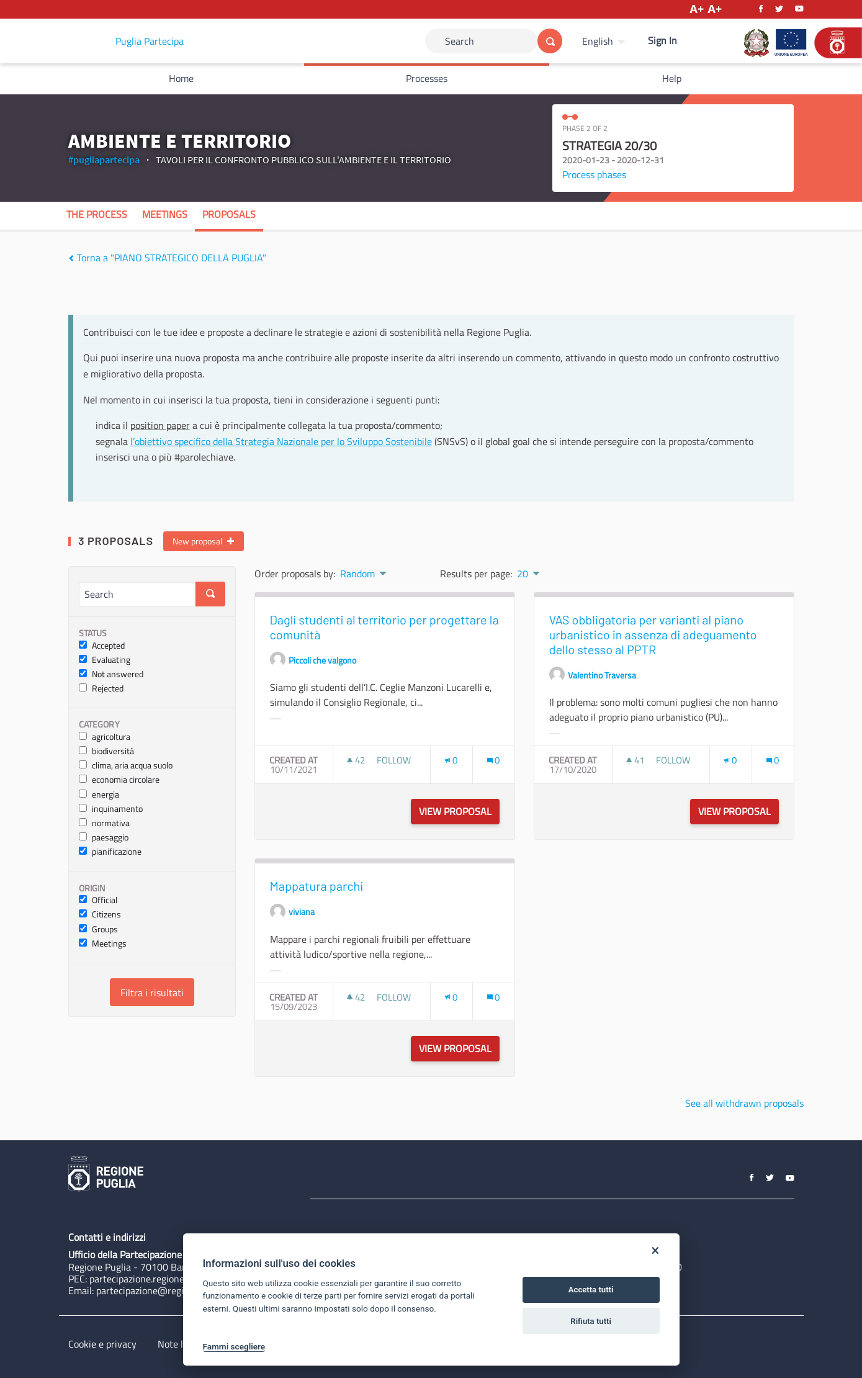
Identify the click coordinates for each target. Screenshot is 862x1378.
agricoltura (104, 737)
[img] (71, 258)
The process (96, 214)
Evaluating (104, 660)
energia (99, 795)
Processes (426, 78)
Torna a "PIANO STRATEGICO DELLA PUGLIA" (167, 257)
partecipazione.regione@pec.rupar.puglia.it (178, 1278)
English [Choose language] (597, 41)
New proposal (203, 541)
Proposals (229, 214)
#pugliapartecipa (104, 159)
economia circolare (119, 780)
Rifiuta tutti (590, 1321)
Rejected (101, 688)
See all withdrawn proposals (744, 1103)
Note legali (180, 1343)
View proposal (459, 811)
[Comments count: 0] (493, 760)
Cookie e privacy (102, 1343)
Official (98, 900)
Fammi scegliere (234, 1346)
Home (181, 78)
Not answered (111, 674)
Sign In (662, 40)
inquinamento (111, 809)
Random (357, 574)
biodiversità (106, 751)
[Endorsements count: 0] (451, 760)
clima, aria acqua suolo (126, 765)
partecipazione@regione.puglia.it (165, 1290)
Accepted (102, 646)
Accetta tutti (591, 1289)
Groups (98, 929)
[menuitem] (605, 41)
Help (671, 78)
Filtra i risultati (152, 992)
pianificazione (110, 852)
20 (522, 574)
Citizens (100, 914)
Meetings (164, 214)
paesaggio (103, 837)
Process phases (594, 174)
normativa (104, 823)
